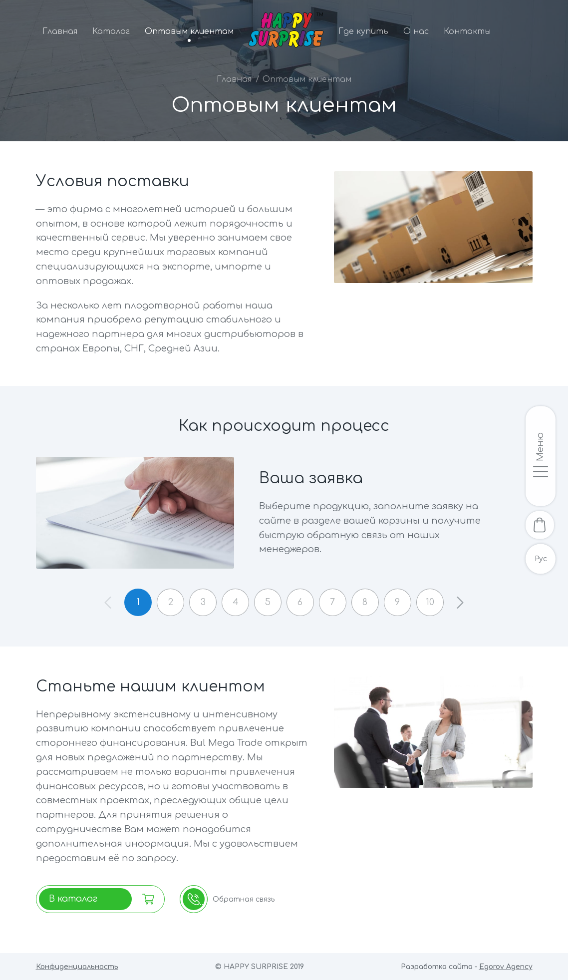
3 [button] (201, 602)
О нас (416, 31)
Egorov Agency (506, 967)
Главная (59, 31)
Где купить (363, 31)
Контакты (467, 31)
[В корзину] (541, 525)
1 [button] (136, 602)
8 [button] (366, 602)
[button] (463, 602)
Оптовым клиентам (189, 31)
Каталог (111, 31)
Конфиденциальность (77, 967)
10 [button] (432, 602)
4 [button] (235, 602)
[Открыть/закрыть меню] (541, 455)
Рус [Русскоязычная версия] (541, 560)
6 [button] (300, 602)
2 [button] (168, 602)
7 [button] (333, 602)
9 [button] (399, 602)
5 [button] (268, 602)
